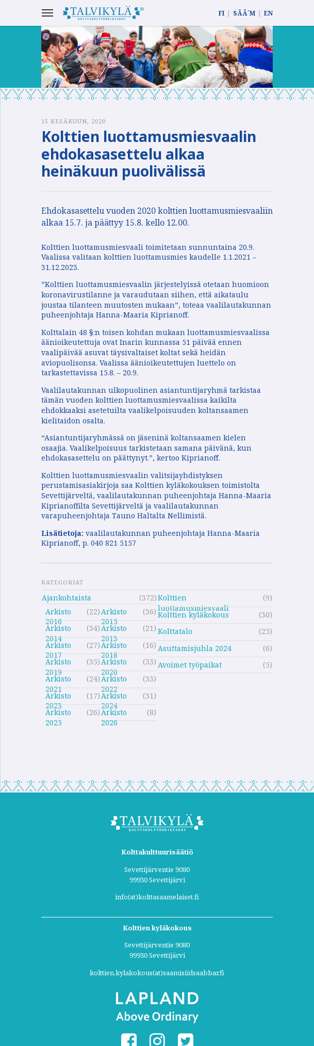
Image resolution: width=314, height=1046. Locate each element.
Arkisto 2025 (58, 713)
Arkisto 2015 (114, 613)
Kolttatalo (175, 631)
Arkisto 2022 (114, 680)
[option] (157, 57)
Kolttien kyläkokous (193, 615)
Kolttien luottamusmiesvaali (193, 599)
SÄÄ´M (244, 13)
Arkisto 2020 (114, 663)
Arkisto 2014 (58, 629)
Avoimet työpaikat (190, 665)
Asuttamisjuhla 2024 (195, 648)
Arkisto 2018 (114, 646)
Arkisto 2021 (58, 680)
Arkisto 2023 (58, 697)
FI (221, 13)
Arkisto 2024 (114, 697)
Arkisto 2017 (58, 646)
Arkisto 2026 (114, 713)
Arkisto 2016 (58, 613)
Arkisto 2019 (58, 663)
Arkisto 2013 (114, 629)
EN (268, 13)
